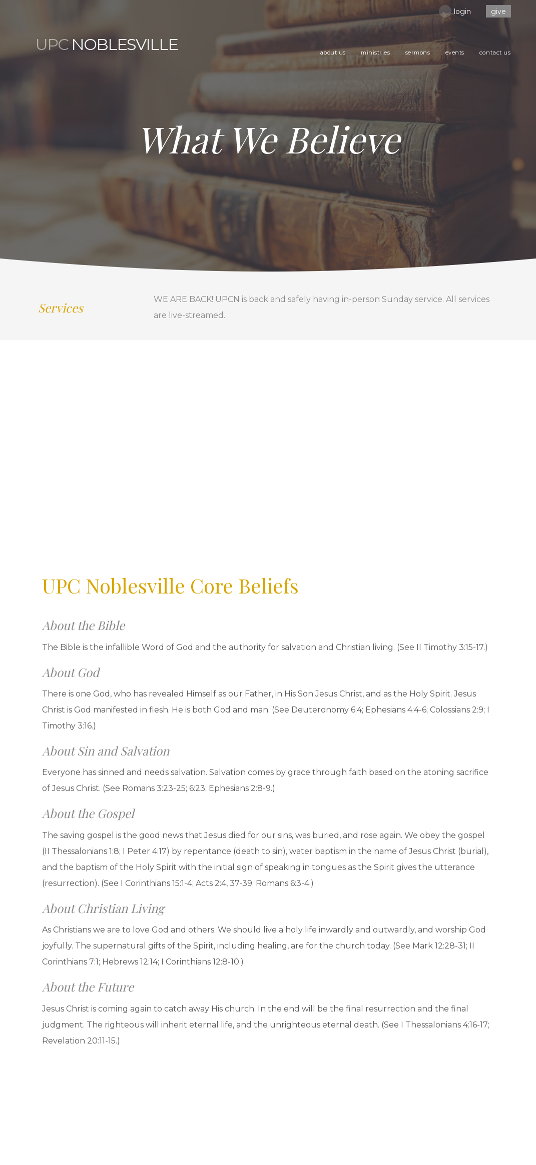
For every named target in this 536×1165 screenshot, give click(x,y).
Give (498, 11)
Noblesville (107, 44)
